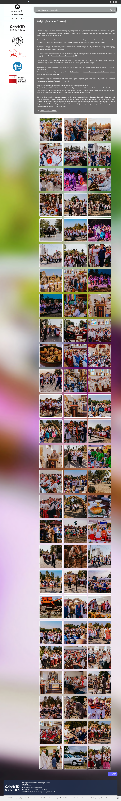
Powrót (112, 10)
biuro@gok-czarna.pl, (32, 792)
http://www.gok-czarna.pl (47, 792)
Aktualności (54, 10)
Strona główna (40, 10)
